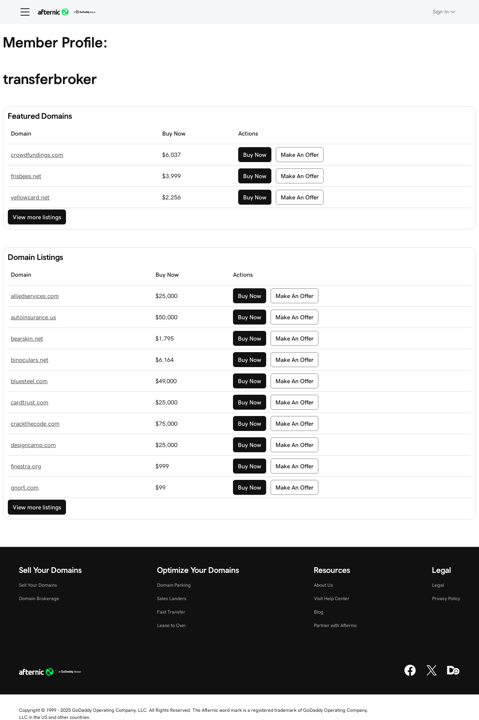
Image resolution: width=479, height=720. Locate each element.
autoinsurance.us (33, 317)
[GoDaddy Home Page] (50, 673)
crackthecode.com (35, 423)
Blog (319, 611)
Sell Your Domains (38, 585)
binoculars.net (29, 360)
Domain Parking (174, 585)
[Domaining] (453, 675)
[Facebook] (410, 675)
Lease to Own (171, 625)
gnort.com (25, 487)
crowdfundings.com (37, 155)
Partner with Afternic (335, 625)
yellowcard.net (30, 197)
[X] (431, 675)
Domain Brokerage (39, 598)
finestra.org (26, 466)
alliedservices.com (35, 296)
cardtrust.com (29, 402)
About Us (323, 585)
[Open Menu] (22, 12)
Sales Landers (171, 598)
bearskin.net (27, 338)
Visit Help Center (331, 598)
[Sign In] (445, 12)
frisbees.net (26, 176)
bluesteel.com (29, 381)
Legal (438, 585)
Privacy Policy (446, 598)
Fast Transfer (171, 611)
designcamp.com (33, 445)
